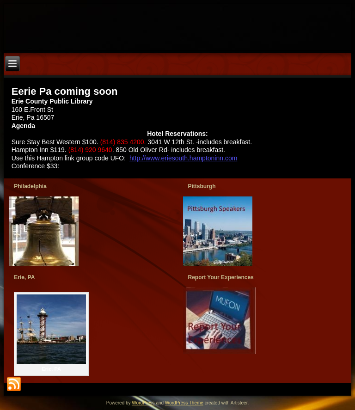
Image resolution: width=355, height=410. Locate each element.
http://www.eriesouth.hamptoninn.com (183, 158)
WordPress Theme (184, 402)
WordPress (143, 402)
